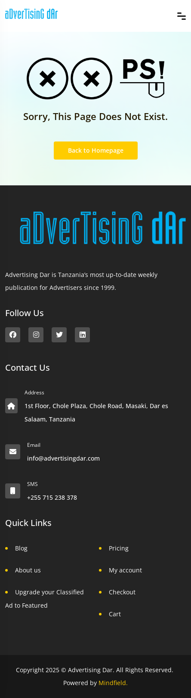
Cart (115, 614)
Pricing (119, 548)
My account (125, 570)
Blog (21, 548)
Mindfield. (113, 683)
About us (28, 570)
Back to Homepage (95, 150)
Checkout (122, 592)
